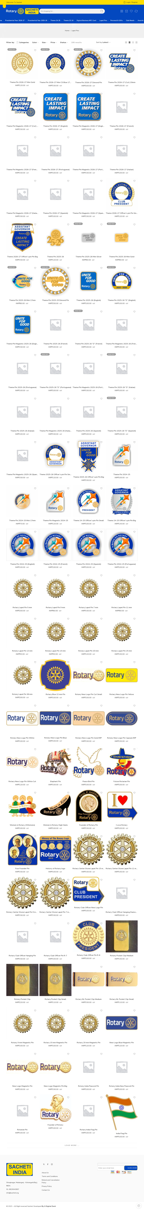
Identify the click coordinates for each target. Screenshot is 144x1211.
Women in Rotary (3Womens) (22, 825)
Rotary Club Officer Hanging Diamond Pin (122, 912)
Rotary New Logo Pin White (22, 738)
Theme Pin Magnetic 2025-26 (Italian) (56, 431)
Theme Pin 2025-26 (55, 256)
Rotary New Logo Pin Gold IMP (88, 738)
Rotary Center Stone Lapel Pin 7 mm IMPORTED (56, 912)
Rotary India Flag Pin (88, 1129)
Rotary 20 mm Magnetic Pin (88, 1042)
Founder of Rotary (55, 1125)
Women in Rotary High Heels (55, 825)
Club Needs (130, 20)
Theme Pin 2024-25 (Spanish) (88, 564)
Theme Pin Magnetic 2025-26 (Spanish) (22, 474)
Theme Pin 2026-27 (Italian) (122, 169)
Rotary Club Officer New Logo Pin (88, 907)
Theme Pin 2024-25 (121, 474)
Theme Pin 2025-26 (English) (88, 300)
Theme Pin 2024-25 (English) (22, 564)
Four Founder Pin (22, 868)
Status (64, 42)
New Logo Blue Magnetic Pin (122, 1042)
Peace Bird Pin (88, 781)
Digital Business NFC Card (86, 20)
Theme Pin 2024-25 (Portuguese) (121, 564)
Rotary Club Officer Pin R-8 (88, 955)
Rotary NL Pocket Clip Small (122, 999)
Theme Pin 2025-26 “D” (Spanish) (121, 431)
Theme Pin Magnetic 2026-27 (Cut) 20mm (22, 126)
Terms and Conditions (50, 1176)
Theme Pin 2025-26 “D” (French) (88, 343)
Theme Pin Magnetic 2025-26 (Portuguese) (89, 387)
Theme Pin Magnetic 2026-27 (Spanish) (89, 213)
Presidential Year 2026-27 (14, 20)
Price (54, 42)
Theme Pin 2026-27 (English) (55, 126)
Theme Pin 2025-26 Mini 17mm (22, 300)
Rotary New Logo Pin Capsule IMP (121, 738)
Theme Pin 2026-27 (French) (122, 126)
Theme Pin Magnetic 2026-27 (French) (22, 169)
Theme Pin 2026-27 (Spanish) (55, 213)
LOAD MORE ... (72, 1145)
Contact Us (46, 1190)
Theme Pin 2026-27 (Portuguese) (55, 169)
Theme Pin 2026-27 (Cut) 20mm (121, 82)
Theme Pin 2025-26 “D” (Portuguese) (55, 387)
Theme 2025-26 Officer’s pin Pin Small (56, 474)
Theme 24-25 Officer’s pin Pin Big (121, 520)
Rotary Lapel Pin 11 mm (122, 607)
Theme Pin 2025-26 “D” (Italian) (121, 387)
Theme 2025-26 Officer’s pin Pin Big (88, 477)
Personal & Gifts (116, 20)
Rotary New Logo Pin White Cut (22, 781)
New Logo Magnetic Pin (22, 1086)
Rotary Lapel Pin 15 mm (55, 651)
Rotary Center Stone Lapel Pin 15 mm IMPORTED (89, 868)
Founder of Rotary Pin (88, 825)
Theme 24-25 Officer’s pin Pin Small (88, 520)
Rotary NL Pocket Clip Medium (89, 999)
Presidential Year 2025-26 (37, 20)
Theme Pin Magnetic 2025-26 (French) (122, 343)
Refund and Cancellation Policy (51, 1181)
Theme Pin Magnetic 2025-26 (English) (22, 343)
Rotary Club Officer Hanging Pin (22, 955)
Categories (23, 42)
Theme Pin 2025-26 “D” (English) (122, 300)
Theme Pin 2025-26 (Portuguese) (22, 387)
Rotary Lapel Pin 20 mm (88, 651)
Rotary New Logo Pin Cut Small (88, 694)
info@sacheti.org (12, 1193)
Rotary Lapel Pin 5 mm (22, 607)
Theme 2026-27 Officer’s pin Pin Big (22, 256)
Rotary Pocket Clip (22, 999)
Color (35, 42)
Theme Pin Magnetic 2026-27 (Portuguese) (89, 169)
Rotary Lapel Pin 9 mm (55, 607)
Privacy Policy (47, 1186)
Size (45, 42)
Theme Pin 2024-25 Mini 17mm (22, 520)
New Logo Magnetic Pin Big (55, 1086)
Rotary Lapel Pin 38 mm (22, 694)
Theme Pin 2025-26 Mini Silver (88, 256)
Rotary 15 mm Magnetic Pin (55, 1042)
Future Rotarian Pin (122, 781)
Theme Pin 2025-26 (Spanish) (88, 431)
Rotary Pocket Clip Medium (121, 955)
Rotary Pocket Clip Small (55, 999)
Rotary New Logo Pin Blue (55, 738)
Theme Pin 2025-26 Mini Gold (121, 256)
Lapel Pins (103, 20)
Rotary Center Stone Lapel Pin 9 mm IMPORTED (22, 912)
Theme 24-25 (55, 20)
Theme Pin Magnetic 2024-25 (55, 520)
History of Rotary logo (55, 868)
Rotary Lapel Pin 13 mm (22, 651)
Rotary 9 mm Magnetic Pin (22, 1042)
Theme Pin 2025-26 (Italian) (22, 431)
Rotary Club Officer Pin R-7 (55, 955)
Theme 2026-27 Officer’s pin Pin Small (122, 213)
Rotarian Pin (22, 1129)
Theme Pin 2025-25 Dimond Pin (55, 300)
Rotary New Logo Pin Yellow (122, 694)
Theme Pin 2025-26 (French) (55, 343)
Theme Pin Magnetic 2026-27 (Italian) (22, 213)
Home (67, 30)
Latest (105, 42)
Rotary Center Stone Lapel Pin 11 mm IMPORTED (122, 868)
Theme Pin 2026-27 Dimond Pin (88, 82)
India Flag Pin (121, 1133)
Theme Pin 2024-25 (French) (55, 564)
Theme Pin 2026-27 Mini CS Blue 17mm (56, 82)
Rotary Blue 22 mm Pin (55, 694)
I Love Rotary (121, 825)
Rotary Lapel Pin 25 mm (122, 651)
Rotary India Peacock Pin (88, 1086)
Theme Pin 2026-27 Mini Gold (22, 82)
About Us (45, 1173)
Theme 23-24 (68, 20)
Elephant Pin (55, 781)
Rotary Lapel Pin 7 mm (88, 607)
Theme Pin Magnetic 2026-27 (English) (89, 126)
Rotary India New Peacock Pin (121, 1086)
